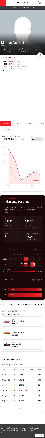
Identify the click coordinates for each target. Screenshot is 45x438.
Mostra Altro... (7, 71)
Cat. (14, 370)
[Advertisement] (21, 98)
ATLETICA (22, 3)
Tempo (21, 370)
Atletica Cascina (7, 45)
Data (3, 370)
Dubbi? (22, 409)
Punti (40, 370)
